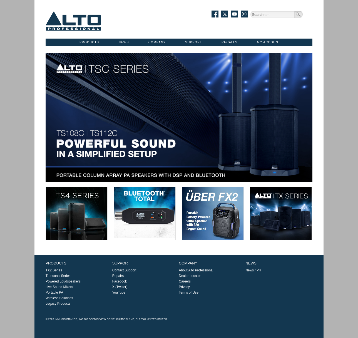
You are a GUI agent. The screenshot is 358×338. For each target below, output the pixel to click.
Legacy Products (58, 304)
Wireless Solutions (59, 298)
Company (157, 42)
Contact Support (124, 270)
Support (193, 42)
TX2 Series (54, 270)
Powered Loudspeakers (63, 281)
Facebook (119, 281)
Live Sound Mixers (59, 287)
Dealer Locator (190, 276)
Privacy (184, 287)
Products (89, 42)
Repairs (118, 276)
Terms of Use (188, 292)
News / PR (253, 270)
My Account (268, 42)
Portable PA (54, 292)
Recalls (230, 42)
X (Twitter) (120, 287)
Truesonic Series (58, 276)
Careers (185, 281)
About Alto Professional (196, 270)
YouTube (118, 292)
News (124, 42)
